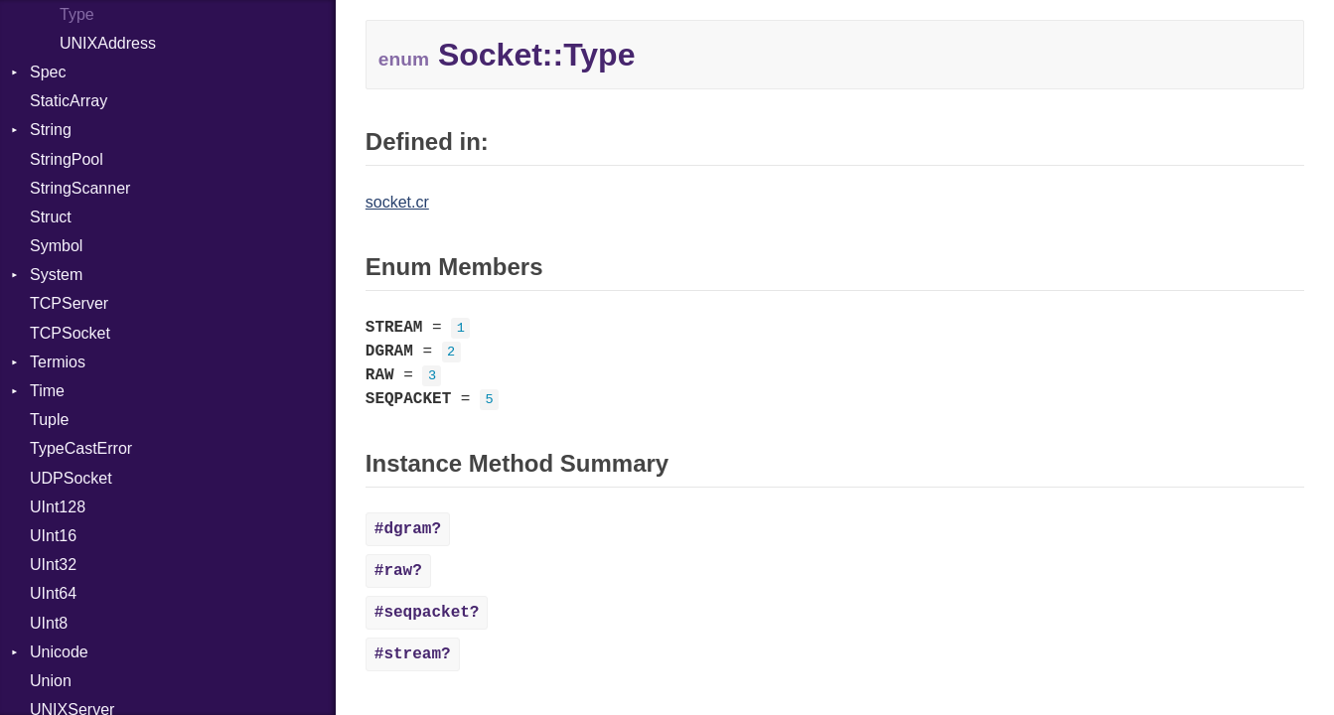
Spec (48, 72)
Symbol (56, 245)
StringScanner (80, 188)
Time (47, 390)
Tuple (49, 419)
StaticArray (68, 100)
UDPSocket (71, 478)
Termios (57, 362)
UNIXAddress (108, 43)
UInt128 (57, 507)
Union (51, 680)
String (51, 129)
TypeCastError (81, 448)
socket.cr (397, 202)
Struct (51, 217)
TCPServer (69, 303)
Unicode (59, 652)
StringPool (66, 159)
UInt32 (53, 564)
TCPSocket (70, 333)
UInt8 (49, 623)
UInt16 (53, 535)
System (56, 274)
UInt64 (53, 593)
